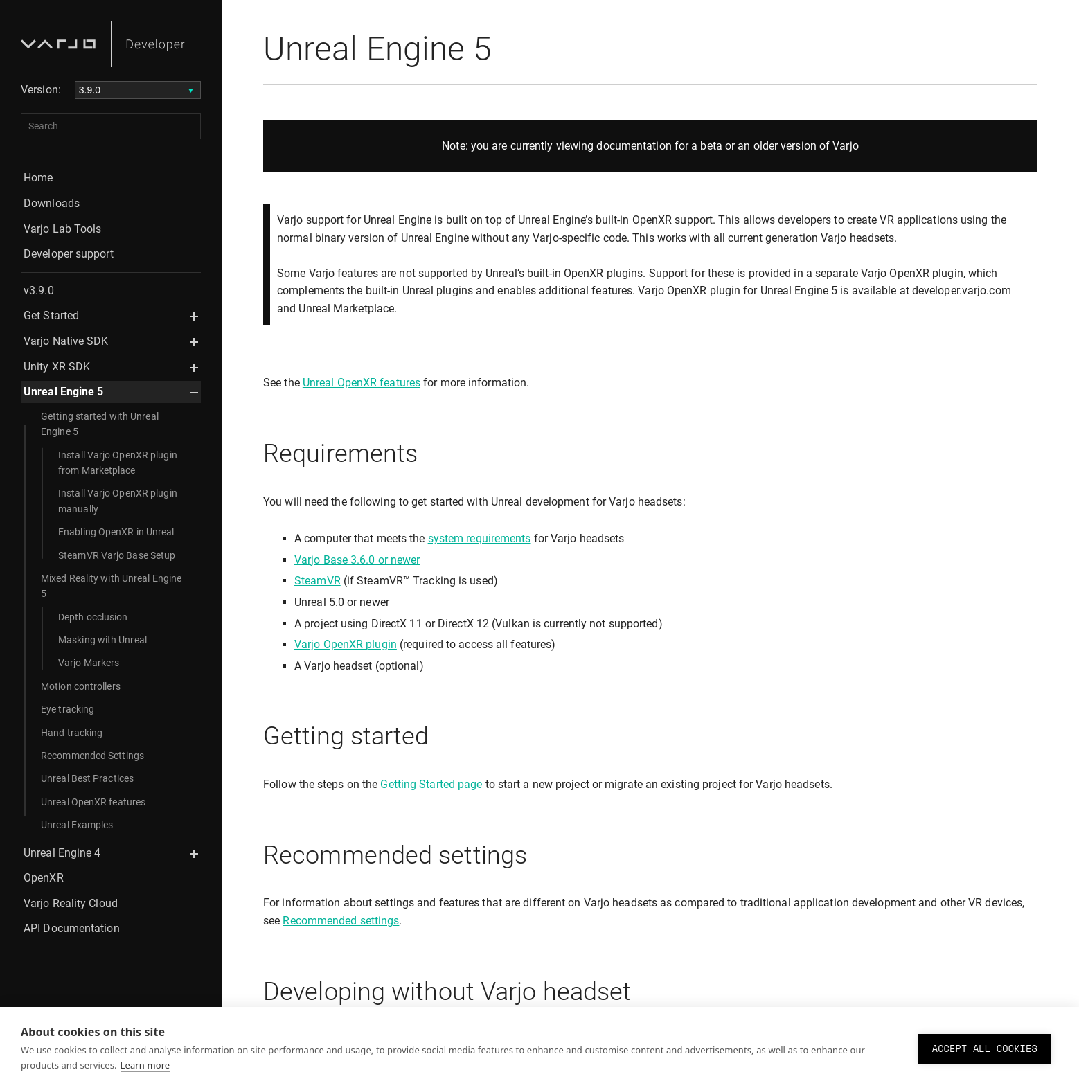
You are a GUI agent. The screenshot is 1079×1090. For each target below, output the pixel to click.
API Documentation (72, 928)
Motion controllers (81, 686)
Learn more (145, 1065)
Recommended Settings (92, 755)
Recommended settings (341, 920)
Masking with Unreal (102, 639)
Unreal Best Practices (87, 778)
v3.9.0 (39, 290)
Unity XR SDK (57, 366)
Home (38, 177)
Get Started (51, 315)
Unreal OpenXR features (93, 801)
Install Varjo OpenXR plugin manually (117, 501)
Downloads (52, 203)
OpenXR (44, 877)
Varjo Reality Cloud (71, 903)
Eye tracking (67, 709)
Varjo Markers (88, 662)
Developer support (69, 253)
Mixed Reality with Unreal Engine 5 (111, 586)
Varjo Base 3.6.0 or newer (357, 559)
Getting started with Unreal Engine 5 (100, 424)
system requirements (479, 538)
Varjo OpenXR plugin (345, 644)
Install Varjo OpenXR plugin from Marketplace (117, 462)
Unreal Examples (77, 824)
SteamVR (317, 580)
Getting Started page (431, 784)
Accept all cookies (984, 1048)
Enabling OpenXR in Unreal (116, 531)
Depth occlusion (93, 617)
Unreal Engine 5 (64, 391)
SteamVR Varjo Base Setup (116, 555)
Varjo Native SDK (66, 341)
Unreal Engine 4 (62, 852)
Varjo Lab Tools (63, 228)
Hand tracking (71, 732)
